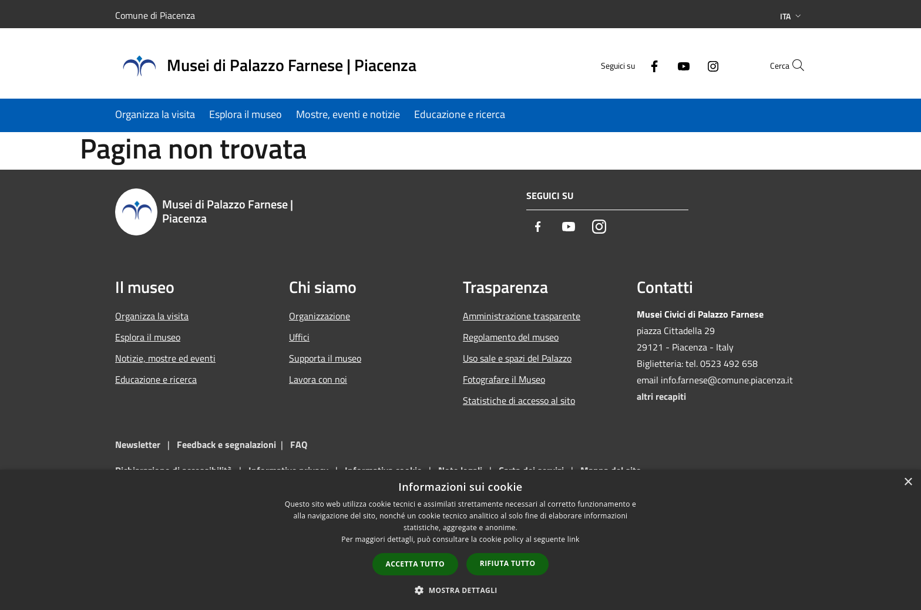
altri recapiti (661, 396)
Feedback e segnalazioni (226, 444)
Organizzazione (319, 316)
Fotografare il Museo (504, 379)
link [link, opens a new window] (573, 539)
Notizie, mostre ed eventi (165, 358)
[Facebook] (628, 65)
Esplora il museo (147, 337)
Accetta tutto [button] (415, 564)
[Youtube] (658, 65)
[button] (460, 590)
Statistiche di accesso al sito (519, 400)
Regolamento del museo (511, 337)
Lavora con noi (318, 379)
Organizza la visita (152, 316)
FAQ (298, 444)
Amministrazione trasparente (521, 316)
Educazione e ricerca (156, 379)
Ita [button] (792, 16)
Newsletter (137, 444)
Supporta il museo (325, 358)
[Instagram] (687, 65)
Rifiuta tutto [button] (508, 563)
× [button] (907, 482)
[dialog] (460, 540)
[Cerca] (792, 65)
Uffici (299, 337)
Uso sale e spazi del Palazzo (517, 358)
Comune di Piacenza (155, 15)
